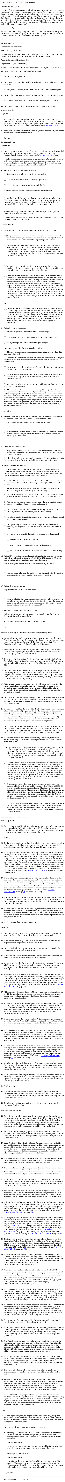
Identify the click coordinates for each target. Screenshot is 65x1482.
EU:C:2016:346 (9, 1231)
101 (24, 1249)
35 (24, 986)
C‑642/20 (51, 890)
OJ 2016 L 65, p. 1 (51, 125)
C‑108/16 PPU (47, 1229)
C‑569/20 (59, 984)
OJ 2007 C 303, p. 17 (17, 1226)
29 (24, 892)
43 (12, 1058)
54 (56, 870)
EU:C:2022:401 (9, 986)
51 (60, 1233)
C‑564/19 (59, 1247)
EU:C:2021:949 (9, 1249)
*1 (17, 6)
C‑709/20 (31, 870)
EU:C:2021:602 (41, 870)
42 (24, 1231)
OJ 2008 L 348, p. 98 (47, 155)
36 (32, 1212)
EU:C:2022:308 (9, 892)
